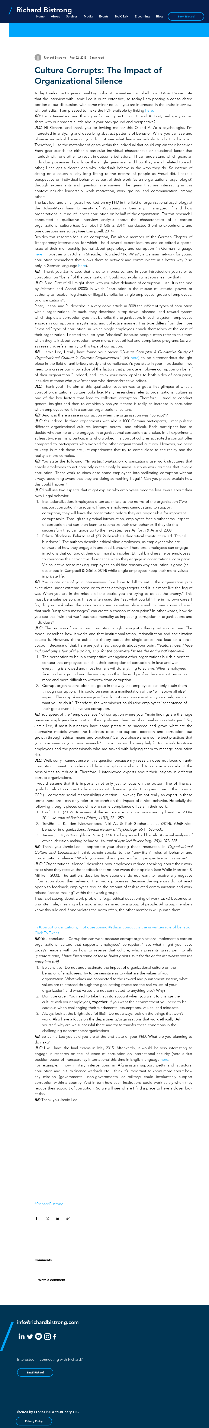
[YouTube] (38, 1336)
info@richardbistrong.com (48, 1322)
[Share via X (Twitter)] (47, 1218)
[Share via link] (68, 1218)
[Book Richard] (186, 16)
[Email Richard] (35, 1372)
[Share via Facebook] (37, 1218)
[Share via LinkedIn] (57, 1218)
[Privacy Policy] (34, 1421)
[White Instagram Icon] (47, 1336)
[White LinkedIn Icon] (21, 1336)
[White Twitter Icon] (30, 1337)
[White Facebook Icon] (54, 1336)
